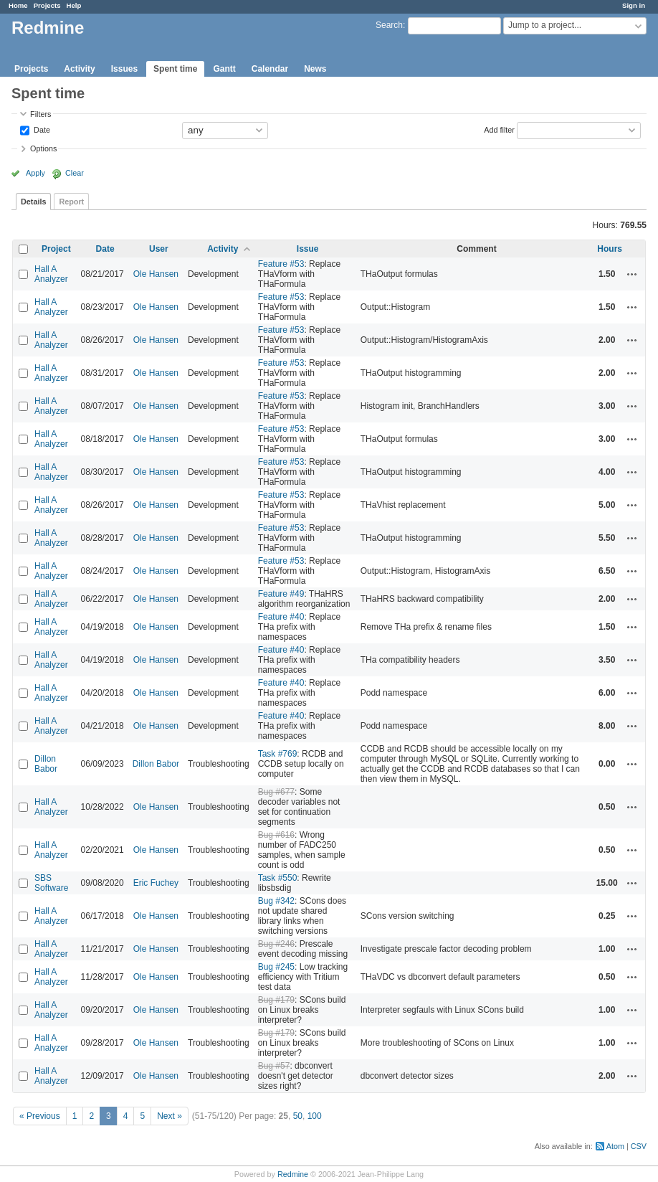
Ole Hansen (155, 274)
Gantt (224, 69)
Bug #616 (276, 835)
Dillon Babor (45, 764)
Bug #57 (274, 1066)
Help (74, 5)
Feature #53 (281, 264)
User (158, 249)
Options (43, 148)
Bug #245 (276, 967)
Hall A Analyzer (51, 274)
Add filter (499, 129)
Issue (308, 249)
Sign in (633, 5)
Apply (35, 173)
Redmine (292, 1174)
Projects (47, 5)
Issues (124, 69)
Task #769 (277, 754)
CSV (639, 1146)
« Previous (39, 1116)
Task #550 (277, 878)
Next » (169, 1116)
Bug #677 (276, 792)
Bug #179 (276, 1000)
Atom (615, 1146)
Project (56, 249)
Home (18, 5)
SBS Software (51, 883)
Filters (40, 114)
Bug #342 (276, 901)
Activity (79, 69)
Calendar (270, 69)
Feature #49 (281, 594)
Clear (74, 173)
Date (41, 129)
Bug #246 (276, 944)
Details (33, 201)
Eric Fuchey (155, 883)
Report (71, 201)
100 (314, 1116)
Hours (609, 249)
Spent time (175, 69)
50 (297, 1116)
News (315, 69)
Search (389, 25)
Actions (632, 274)
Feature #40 (281, 617)
